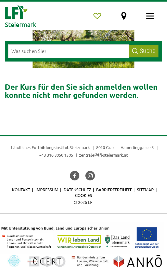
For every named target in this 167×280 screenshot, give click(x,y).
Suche (143, 51)
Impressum (46, 189)
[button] (74, 175)
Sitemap (145, 189)
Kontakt (21, 189)
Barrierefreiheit (114, 189)
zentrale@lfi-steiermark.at (103, 155)
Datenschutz (77, 189)
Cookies (83, 195)
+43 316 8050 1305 (56, 155)
